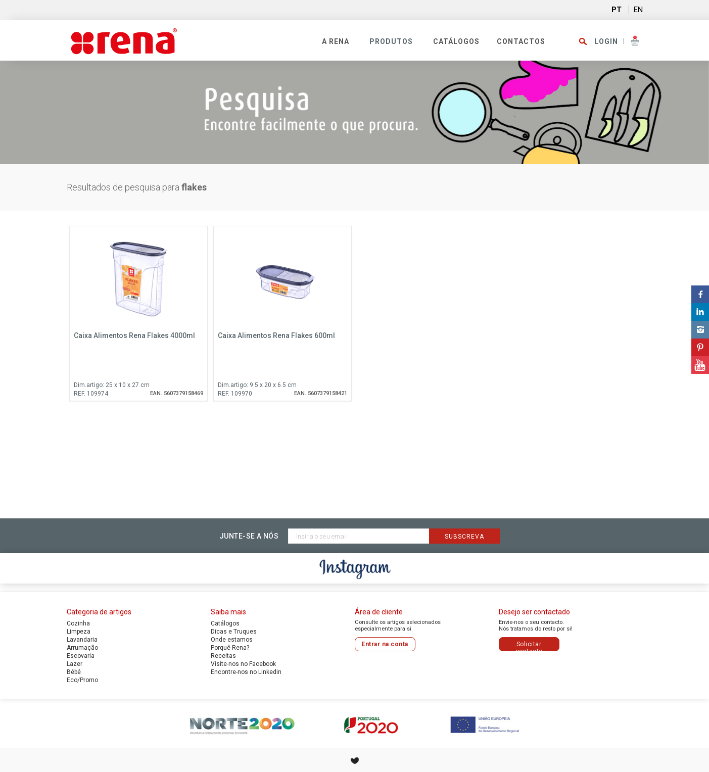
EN (638, 9)
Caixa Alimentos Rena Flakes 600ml (276, 335)
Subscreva (464, 536)
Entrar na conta (384, 644)
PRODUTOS (391, 41)
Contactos (521, 41)
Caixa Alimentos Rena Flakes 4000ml (134, 335)
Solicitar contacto (529, 646)
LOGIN (606, 41)
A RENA (335, 41)
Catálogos (456, 41)
